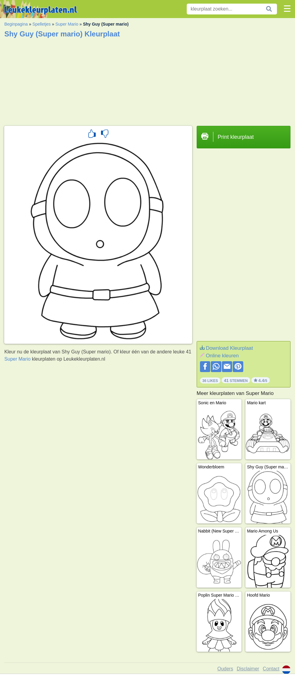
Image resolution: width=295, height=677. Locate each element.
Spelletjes (41, 24)
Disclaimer (248, 668)
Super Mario (66, 24)
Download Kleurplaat (229, 348)
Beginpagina (16, 24)
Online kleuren (222, 356)
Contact (271, 668)
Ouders (225, 668)
